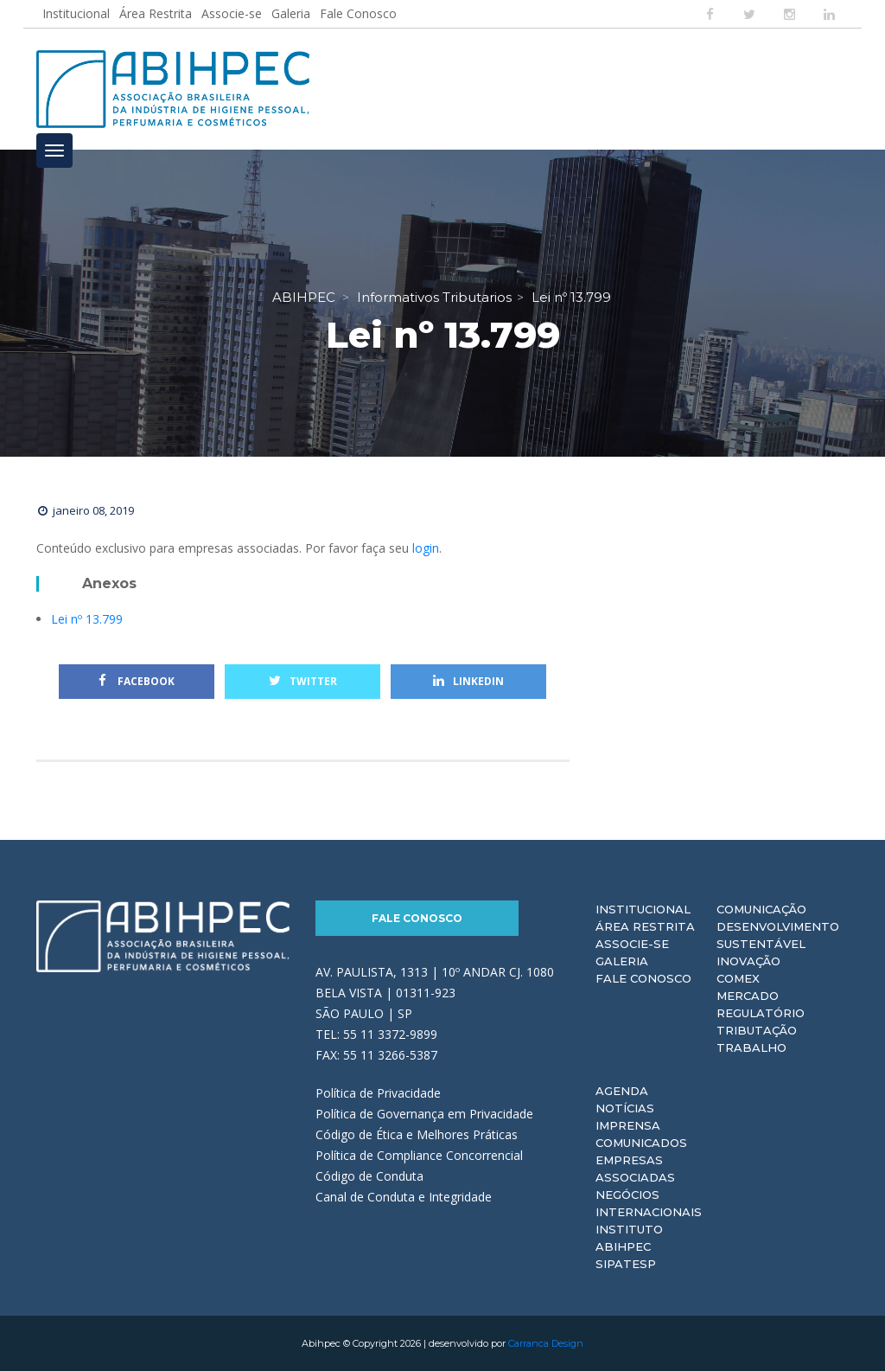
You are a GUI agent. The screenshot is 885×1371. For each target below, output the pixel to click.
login (425, 548)
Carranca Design (545, 1343)
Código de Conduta (369, 1176)
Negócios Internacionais (648, 1203)
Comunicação (761, 909)
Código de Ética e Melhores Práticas (416, 1134)
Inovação (748, 961)
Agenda (621, 1091)
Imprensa (627, 1125)
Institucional (76, 13)
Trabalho (751, 1047)
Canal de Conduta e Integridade (403, 1196)
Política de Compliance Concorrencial (419, 1155)
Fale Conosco (358, 13)
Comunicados (641, 1143)
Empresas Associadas (635, 1168)
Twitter (303, 681)
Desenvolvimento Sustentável (777, 935)
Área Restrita (155, 13)
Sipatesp (625, 1264)
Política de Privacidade (378, 1093)
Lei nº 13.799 (87, 619)
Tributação (756, 1030)
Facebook (137, 681)
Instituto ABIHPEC (629, 1237)
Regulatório (760, 1013)
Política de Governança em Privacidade (424, 1113)
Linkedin (468, 681)
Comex (738, 978)
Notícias (624, 1108)
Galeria (290, 13)
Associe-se (231, 13)
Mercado (747, 996)
